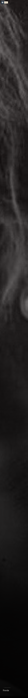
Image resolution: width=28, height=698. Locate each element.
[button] (5, 2)
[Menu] (2, 2)
